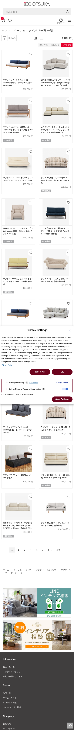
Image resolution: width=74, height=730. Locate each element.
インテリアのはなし (11, 672)
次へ (49, 550)
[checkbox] (65, 389)
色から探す (51, 570)
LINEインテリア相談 (12, 707)
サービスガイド (10, 698)
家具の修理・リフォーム (13, 676)
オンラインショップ (22, 570)
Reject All (39, 372)
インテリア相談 (10, 702)
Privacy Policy (7, 365)
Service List (33, 383)
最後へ (59, 550)
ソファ (39, 570)
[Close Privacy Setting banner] (70, 330)
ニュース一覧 (9, 667)
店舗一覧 (7, 693)
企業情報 (7, 724)
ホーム (6, 570)
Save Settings (62, 399)
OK (62, 372)
